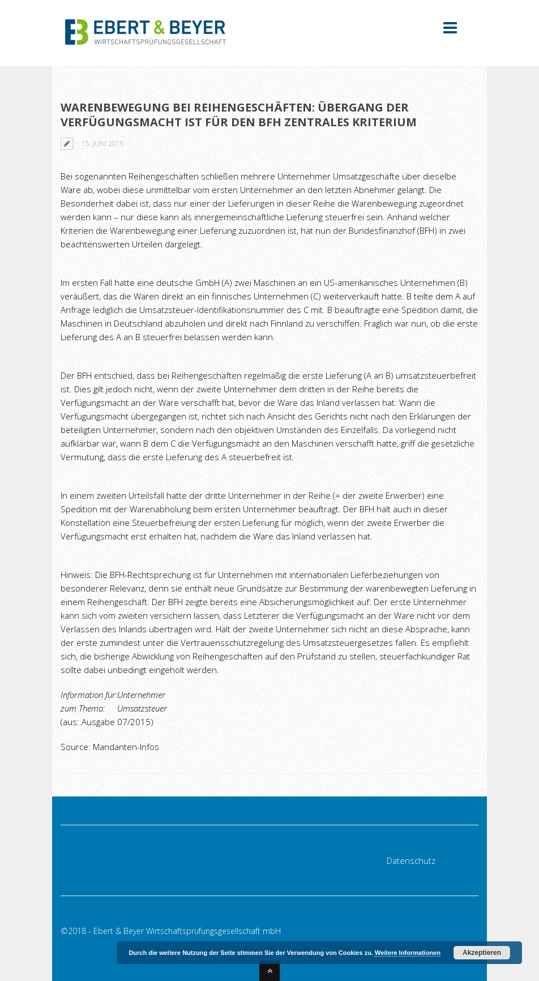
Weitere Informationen (407, 952)
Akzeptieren (482, 953)
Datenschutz (411, 860)
